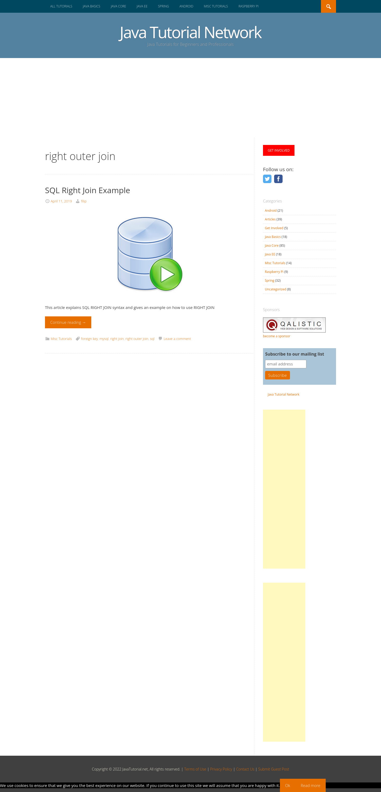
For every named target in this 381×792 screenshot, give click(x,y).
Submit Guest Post (273, 769)
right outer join (136, 338)
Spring (163, 6)
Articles (270, 219)
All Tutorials (61, 6)
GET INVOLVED (279, 150)
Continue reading (68, 322)
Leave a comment (177, 338)
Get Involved (274, 228)
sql (152, 338)
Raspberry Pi (248, 6)
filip (84, 201)
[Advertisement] (190, 98)
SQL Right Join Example (87, 190)
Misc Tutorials (216, 6)
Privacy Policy (221, 769)
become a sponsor (276, 336)
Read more (310, 785)
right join (117, 338)
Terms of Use (195, 769)
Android (186, 6)
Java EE (142, 6)
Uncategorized (275, 289)
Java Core (118, 6)
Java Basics (91, 6)
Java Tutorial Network (190, 32)
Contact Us (245, 769)
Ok (287, 785)
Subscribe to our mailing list (294, 354)
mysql (103, 338)
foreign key (89, 338)
